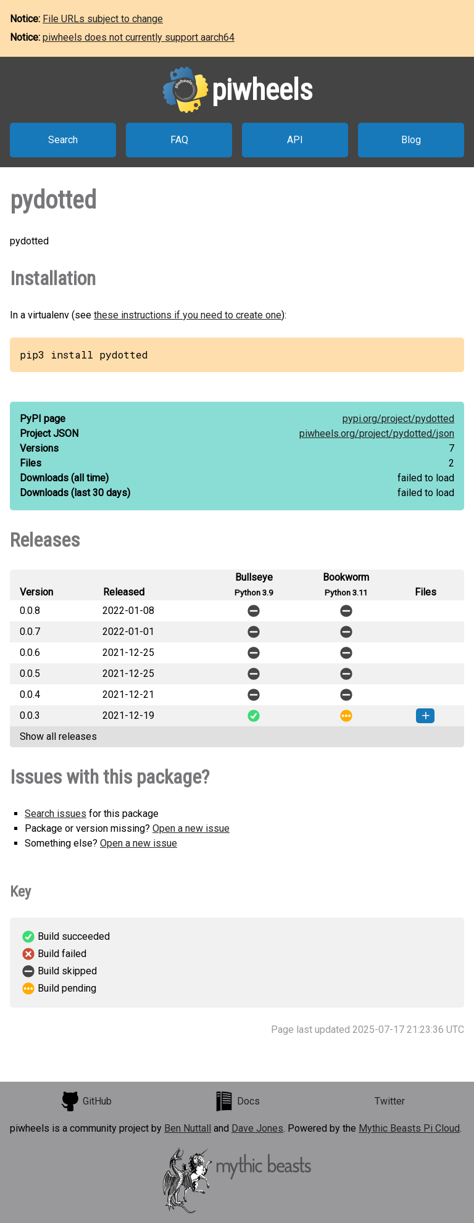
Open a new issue (191, 828)
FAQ (179, 140)
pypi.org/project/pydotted (398, 419)
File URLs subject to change (103, 19)
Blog (411, 140)
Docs (237, 1101)
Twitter (390, 1101)
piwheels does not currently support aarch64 (139, 37)
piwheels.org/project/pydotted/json (376, 433)
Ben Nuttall (187, 1128)
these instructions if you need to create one (187, 315)
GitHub (86, 1101)
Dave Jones (257, 1128)
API (295, 140)
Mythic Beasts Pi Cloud (409, 1128)
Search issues (55, 813)
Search (63, 140)
